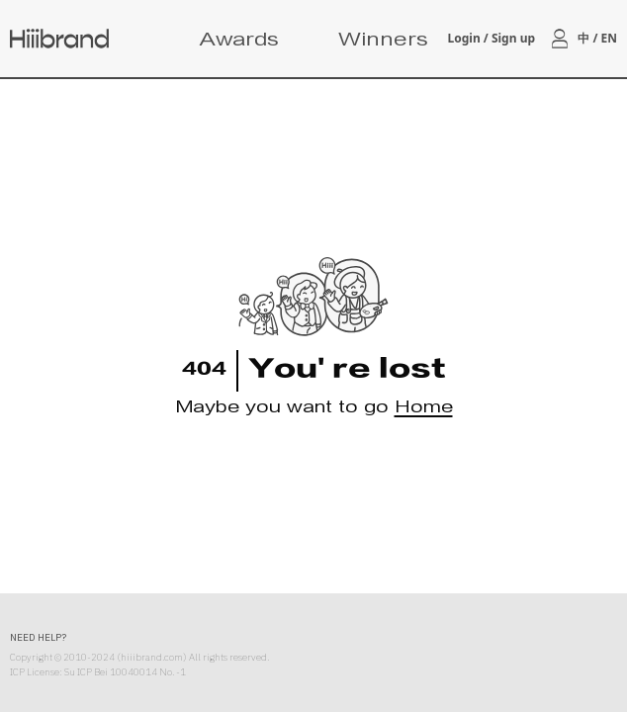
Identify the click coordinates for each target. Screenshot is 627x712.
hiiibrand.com (152, 657)
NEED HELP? (38, 637)
